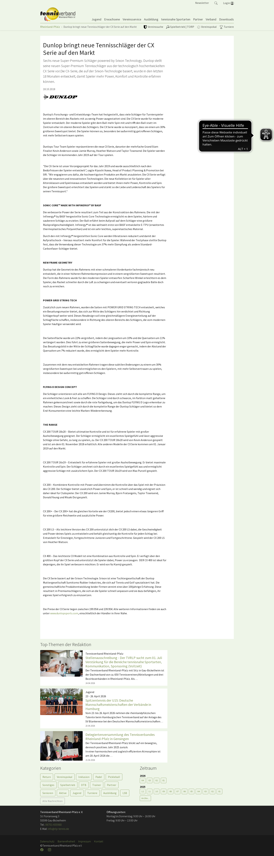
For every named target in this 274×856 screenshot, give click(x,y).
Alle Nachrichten (52, 801)
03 (149, 780)
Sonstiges (48, 785)
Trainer (96, 785)
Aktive (63, 793)
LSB (124, 793)
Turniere (92, 793)
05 (191, 791)
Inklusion (83, 777)
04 (142, 780)
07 (177, 791)
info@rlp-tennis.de (58, 828)
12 (142, 791)
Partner (111, 785)
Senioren (47, 793)
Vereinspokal (64, 777)
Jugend (77, 793)
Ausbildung (110, 793)
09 (163, 791)
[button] (216, 3)
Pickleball (114, 777)
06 (184, 791)
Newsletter (202, 3)
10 (156, 791)
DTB (83, 785)
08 (170, 791)
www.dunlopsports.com (64, 613)
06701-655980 (53, 824)
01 (163, 780)
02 (156, 780)
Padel (98, 777)
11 (149, 791)
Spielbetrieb (67, 785)
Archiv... (145, 798)
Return (46, 777)
